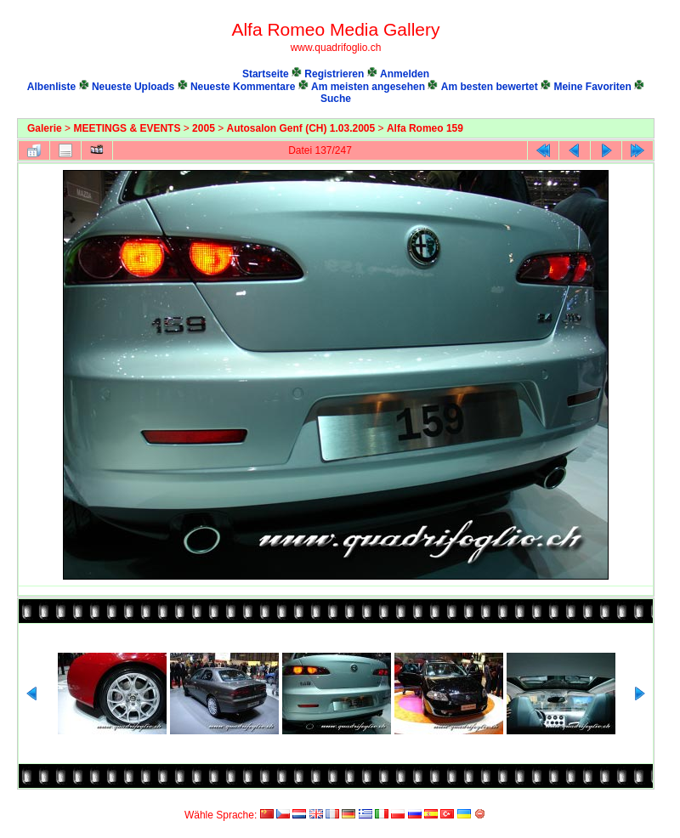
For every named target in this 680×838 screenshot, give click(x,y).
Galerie (44, 128)
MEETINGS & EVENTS (126, 128)
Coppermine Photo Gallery (635, 800)
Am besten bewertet (489, 87)
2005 (203, 128)
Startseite (265, 74)
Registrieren (334, 74)
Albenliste (51, 87)
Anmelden (404, 74)
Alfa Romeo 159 (425, 128)
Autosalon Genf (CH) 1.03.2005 (301, 128)
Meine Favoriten (592, 87)
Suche (335, 99)
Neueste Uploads (133, 87)
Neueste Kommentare (242, 87)
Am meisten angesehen (368, 87)
